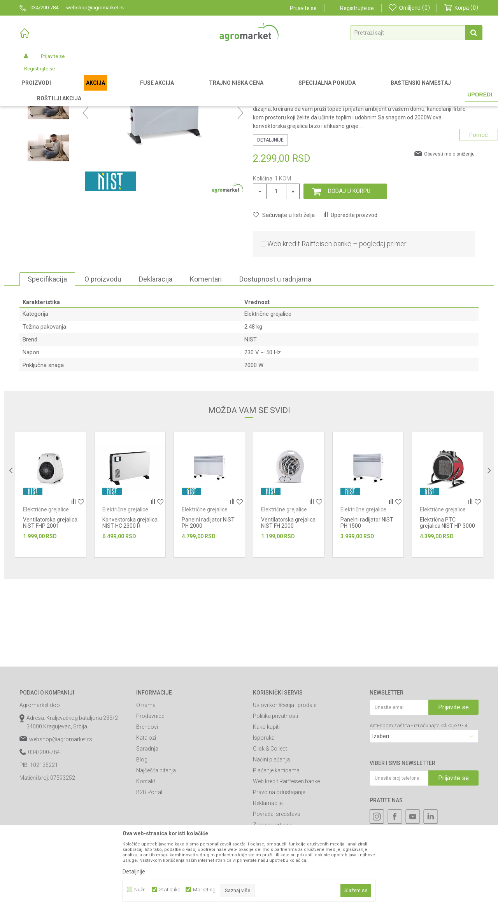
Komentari (206, 360)
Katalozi (146, 819)
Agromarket (32, 90)
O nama (146, 786)
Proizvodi (60, 90)
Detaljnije (270, 221)
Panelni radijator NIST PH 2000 (208, 604)
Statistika (170, 889)
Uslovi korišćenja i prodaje (284, 786)
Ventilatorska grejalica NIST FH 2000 (288, 604)
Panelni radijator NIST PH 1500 (366, 604)
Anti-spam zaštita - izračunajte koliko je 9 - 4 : (420, 807)
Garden (84, 90)
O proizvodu (102, 360)
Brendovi (147, 808)
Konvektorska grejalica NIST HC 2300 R (130, 604)
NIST (250, 420)
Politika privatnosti (275, 797)
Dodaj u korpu (349, 272)
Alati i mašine (112, 90)
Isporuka (264, 819)
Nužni (140, 889)
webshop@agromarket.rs (60, 820)
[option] (48, 145)
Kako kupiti (266, 808)
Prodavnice (150, 797)
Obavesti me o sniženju (449, 235)
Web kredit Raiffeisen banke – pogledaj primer (337, 325)
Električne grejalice (178, 90)
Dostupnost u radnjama (275, 360)
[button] (416, 32)
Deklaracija (155, 360)
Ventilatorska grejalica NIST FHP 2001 (50, 604)
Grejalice (142, 90)
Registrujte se (357, 8)
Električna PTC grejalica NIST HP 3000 (447, 604)
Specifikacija (47, 360)
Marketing (204, 889)
